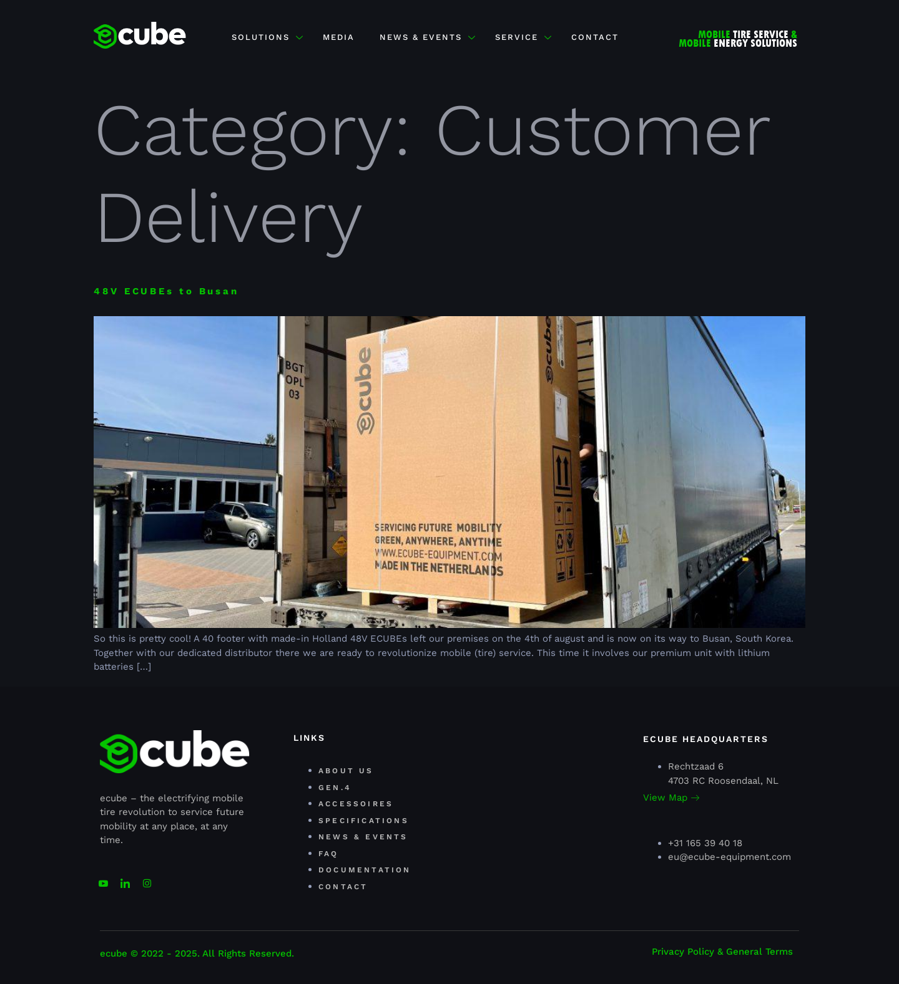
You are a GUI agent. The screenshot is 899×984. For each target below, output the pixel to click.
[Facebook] (146, 878)
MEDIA (339, 37)
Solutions (268, 37)
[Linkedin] (124, 878)
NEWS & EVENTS (428, 37)
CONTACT (595, 37)
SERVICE (524, 37)
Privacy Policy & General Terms (722, 951)
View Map (671, 798)
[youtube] (103, 878)
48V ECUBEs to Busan (166, 291)
